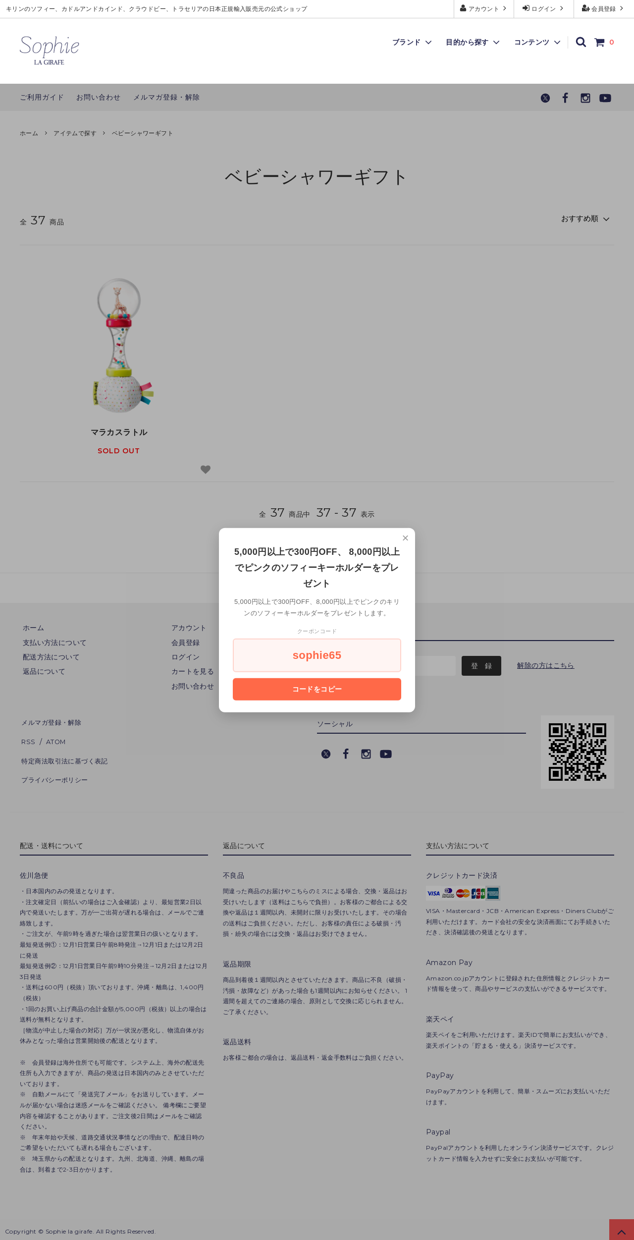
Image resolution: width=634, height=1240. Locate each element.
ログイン (544, 8)
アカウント (484, 8)
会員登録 (604, 8)
